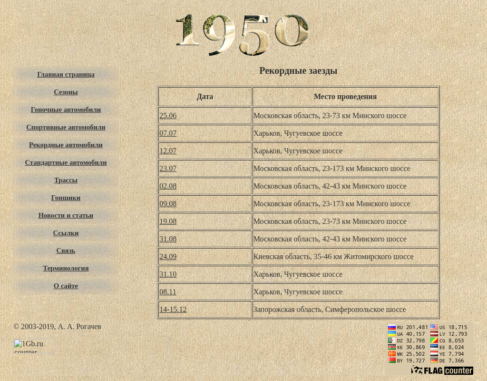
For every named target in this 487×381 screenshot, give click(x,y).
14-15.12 (172, 309)
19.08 (167, 221)
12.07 (167, 151)
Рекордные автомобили (66, 145)
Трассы (66, 180)
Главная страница (66, 74)
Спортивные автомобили (65, 127)
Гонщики (66, 197)
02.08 (167, 186)
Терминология (65, 268)
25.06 (167, 115)
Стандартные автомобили (66, 162)
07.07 (167, 133)
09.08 (167, 204)
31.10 (167, 274)
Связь (66, 250)
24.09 (167, 256)
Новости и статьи (66, 215)
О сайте (66, 286)
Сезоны (66, 92)
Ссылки (66, 233)
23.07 (167, 168)
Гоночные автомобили (66, 109)
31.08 (167, 239)
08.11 (167, 292)
